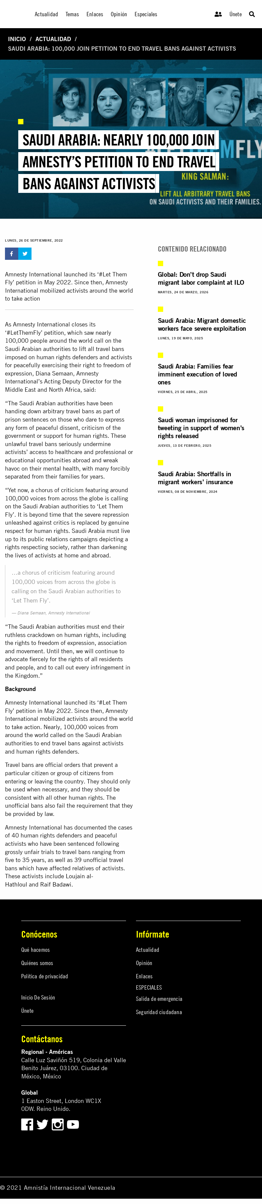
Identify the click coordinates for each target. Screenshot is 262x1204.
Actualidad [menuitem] (46, 14)
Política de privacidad (44, 976)
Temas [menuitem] (72, 14)
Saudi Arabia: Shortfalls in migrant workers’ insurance (195, 478)
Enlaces (144, 976)
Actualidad (53, 38)
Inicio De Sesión (38, 997)
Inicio (17, 38)
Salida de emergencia (159, 998)
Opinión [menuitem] (119, 14)
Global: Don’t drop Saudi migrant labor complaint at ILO (201, 278)
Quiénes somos (37, 962)
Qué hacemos (35, 949)
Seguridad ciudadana (159, 1011)
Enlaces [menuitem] (95, 14)
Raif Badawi (55, 884)
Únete (235, 14)
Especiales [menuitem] (146, 14)
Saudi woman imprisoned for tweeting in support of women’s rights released (201, 428)
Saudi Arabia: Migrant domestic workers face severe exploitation (202, 324)
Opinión (144, 962)
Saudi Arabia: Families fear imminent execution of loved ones (197, 374)
